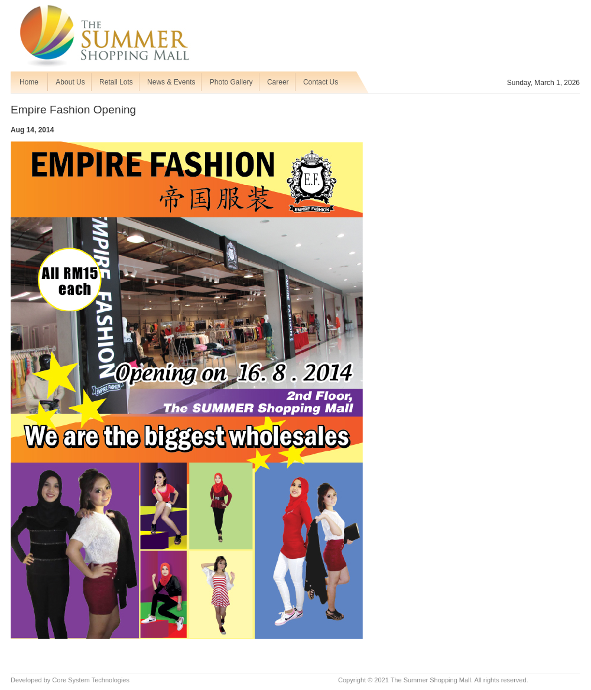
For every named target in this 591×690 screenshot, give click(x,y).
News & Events (171, 82)
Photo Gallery (231, 82)
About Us (70, 82)
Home (29, 82)
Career (278, 82)
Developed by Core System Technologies (70, 680)
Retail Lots (116, 82)
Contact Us (320, 82)
